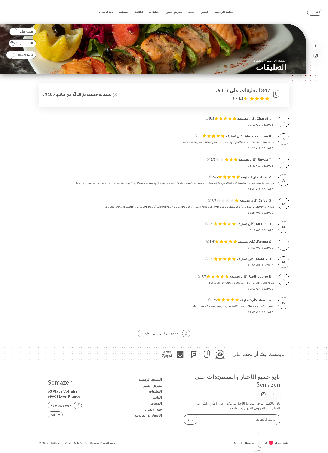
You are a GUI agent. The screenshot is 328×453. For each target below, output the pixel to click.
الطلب (192, 12)
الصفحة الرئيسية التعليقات (269, 60)
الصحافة (124, 12)
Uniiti (239, 442)
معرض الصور (174, 12)
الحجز (205, 12)
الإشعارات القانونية (148, 415)
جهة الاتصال (106, 12)
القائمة (139, 12)
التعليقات (154, 12)
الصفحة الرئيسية (224, 12)
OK (190, 420)
